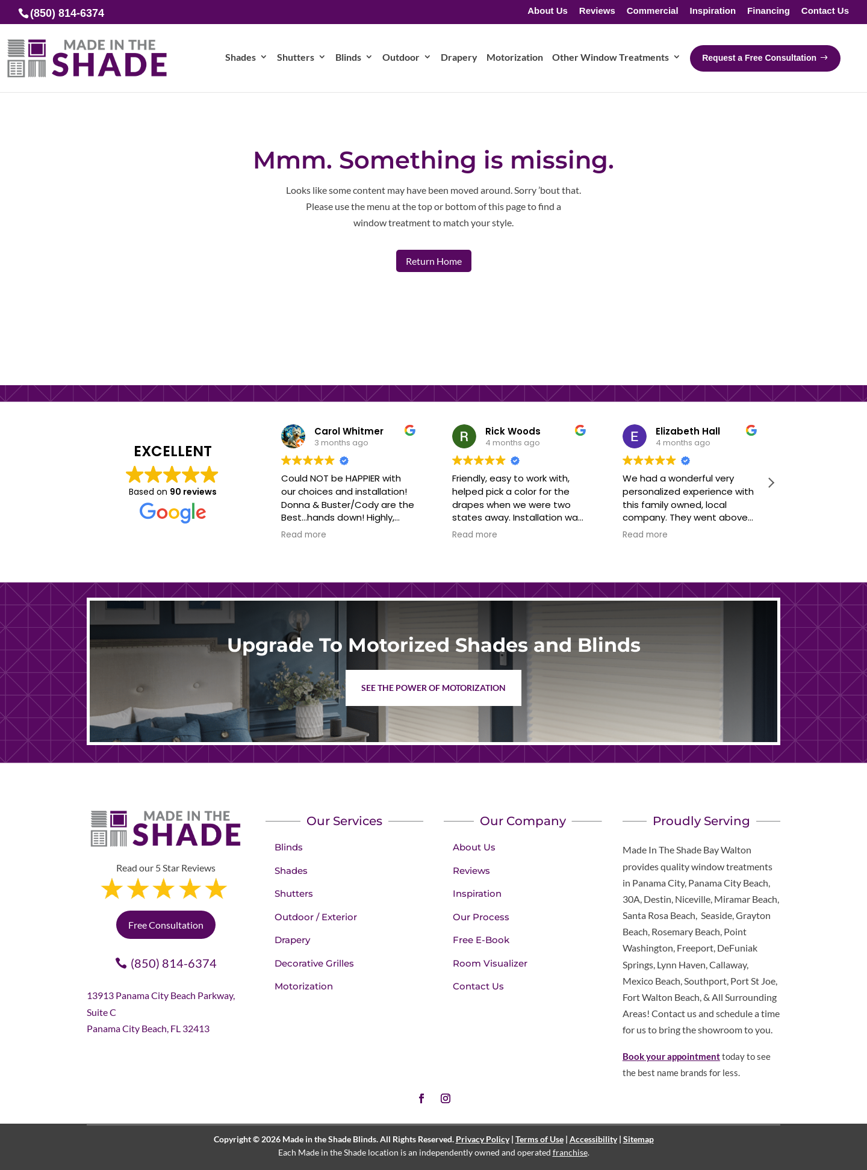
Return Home (434, 261)
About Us (547, 11)
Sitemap (638, 1139)
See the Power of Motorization (433, 687)
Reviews (597, 11)
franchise (570, 1152)
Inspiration (713, 11)
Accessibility (593, 1139)
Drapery (292, 940)
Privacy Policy (482, 1139)
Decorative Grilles (314, 963)
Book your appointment (671, 1056)
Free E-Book (481, 940)
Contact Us (825, 11)
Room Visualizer (490, 963)
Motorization (304, 986)
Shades (291, 870)
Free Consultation (166, 924)
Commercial (653, 11)
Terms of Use (539, 1139)
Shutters (294, 893)
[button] (771, 483)
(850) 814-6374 (174, 963)
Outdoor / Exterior (316, 917)
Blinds (289, 847)
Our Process (481, 917)
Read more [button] (303, 535)
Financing (768, 11)
